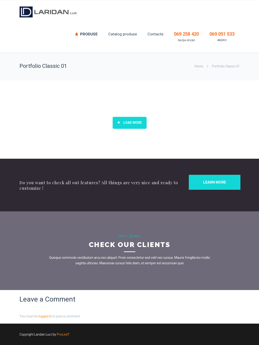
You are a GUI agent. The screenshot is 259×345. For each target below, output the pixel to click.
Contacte (155, 34)
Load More (129, 122)
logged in (45, 316)
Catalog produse (122, 34)
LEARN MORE (214, 182)
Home (199, 66)
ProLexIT (63, 334)
